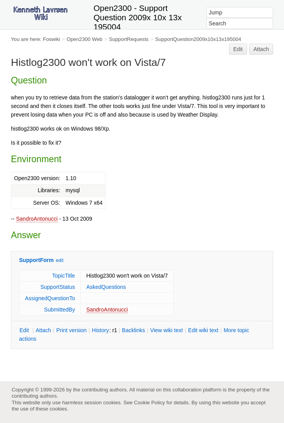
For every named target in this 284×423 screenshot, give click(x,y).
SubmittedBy (59, 309)
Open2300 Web (84, 39)
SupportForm (36, 260)
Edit (238, 49)
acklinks (133, 330)
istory (100, 330)
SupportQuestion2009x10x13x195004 (198, 39)
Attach (261, 49)
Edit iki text (203, 330)
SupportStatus (58, 287)
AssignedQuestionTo (50, 298)
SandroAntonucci (37, 219)
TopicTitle (63, 276)
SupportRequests (129, 39)
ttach (43, 330)
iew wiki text (166, 330)
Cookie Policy (149, 402)
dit (24, 330)
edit (59, 260)
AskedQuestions (106, 287)
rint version (71, 330)
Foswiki (51, 39)
